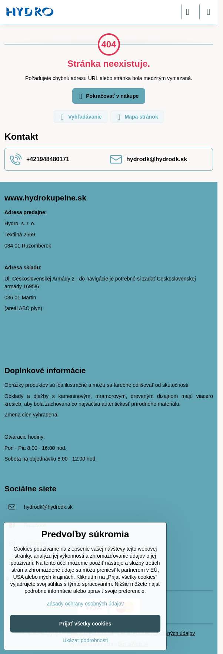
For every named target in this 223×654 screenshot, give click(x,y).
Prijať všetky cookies (85, 624)
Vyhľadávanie (80, 117)
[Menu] (208, 11)
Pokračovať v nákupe (108, 96)
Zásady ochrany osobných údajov (85, 604)
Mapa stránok (136, 117)
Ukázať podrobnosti (85, 640)
